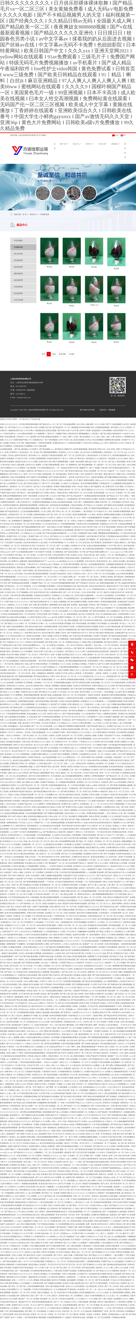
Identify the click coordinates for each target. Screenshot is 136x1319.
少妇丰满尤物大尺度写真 (96, 536)
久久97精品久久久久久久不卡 (12, 1252)
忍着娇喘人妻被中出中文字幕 (18, 499)
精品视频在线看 (95, 959)
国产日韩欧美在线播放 (72, 714)
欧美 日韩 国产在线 (90, 527)
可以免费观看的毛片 (72, 599)
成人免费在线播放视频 (105, 583)
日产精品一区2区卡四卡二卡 (82, 1143)
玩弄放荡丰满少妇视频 (98, 1274)
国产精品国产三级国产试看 (67, 1227)
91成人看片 (78, 502)
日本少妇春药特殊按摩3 (104, 978)
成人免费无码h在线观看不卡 (70, 567)
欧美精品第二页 (49, 474)
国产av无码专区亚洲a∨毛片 (116, 900)
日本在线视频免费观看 (34, 813)
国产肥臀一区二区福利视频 (57, 1087)
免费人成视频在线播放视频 (51, 875)
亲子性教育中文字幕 (127, 707)
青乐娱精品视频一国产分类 (38, 788)
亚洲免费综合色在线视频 (98, 767)
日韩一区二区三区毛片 (82, 1196)
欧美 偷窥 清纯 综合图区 (68, 605)
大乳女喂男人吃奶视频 (35, 838)
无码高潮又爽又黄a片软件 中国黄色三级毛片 (63, 1053)
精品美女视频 (99, 1246)
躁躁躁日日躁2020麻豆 (17, 1031)
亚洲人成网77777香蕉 (14, 1053)
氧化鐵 (94, 267)
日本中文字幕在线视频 (111, 959)
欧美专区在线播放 (7, 879)
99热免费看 (76, 835)
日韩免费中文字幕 (51, 872)
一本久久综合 (61, 1121)
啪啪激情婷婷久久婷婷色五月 (26, 1202)
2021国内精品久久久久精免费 (74, 539)
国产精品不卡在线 (116, 956)
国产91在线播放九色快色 (38, 860)
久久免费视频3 (91, 751)
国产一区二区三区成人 (72, 592)
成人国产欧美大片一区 (21, 751)
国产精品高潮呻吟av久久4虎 (108, 1218)
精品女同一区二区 (79, 1068)
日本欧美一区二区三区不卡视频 (20, 894)
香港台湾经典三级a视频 (98, 816)
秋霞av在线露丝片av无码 (52, 903)
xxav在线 (125, 1187)
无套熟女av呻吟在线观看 (35, 642)
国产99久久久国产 (128, 611)
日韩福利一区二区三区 (52, 966)
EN (123, 135)
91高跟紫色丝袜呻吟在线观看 (87, 627)
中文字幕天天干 (105, 455)
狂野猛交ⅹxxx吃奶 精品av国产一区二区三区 (46, 763)
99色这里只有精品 (64, 1171)
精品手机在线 (82, 586)
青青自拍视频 (45, 1280)
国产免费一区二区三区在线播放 (46, 810)
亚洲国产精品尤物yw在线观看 (50, 956)
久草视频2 (83, 885)
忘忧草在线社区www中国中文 (44, 518)
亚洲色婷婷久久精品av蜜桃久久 (115, 542)
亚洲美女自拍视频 (33, 636)
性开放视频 (22, 910)
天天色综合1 (129, 486)
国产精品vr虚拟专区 (101, 1053)
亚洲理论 (95, 1118)
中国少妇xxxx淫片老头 (73, 779)
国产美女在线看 (104, 530)
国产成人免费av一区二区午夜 (33, 1106)
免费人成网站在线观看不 (89, 1050)
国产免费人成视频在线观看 (116, 1065)
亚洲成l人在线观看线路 (108, 499)
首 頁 (54, 146)
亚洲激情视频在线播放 (69, 1037)
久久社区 (108, 966)
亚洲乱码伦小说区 (27, 1296)
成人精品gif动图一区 (68, 894)
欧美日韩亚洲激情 (112, 944)
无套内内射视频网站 (62, 689)
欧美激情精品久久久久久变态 (94, 1087)
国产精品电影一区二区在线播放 (117, 991)
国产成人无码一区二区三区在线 (59, 514)
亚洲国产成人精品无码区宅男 (11, 1230)
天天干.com (76, 947)
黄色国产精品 (124, 1218)
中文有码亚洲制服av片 (58, 542)
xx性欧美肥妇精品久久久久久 (34, 947)
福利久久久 (64, 1062)
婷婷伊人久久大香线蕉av (18, 938)
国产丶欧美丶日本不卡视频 (15, 891)
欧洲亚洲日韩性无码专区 (31, 599)
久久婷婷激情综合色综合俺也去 (35, 707)
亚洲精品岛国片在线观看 (50, 1124)
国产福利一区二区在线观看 (35, 1311)
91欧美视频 (55, 1037)
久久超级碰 (12, 1159)
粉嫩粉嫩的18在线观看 (87, 931)
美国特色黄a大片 (52, 1115)
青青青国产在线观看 (12, 801)
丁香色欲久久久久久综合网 (89, 742)
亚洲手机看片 (65, 857)
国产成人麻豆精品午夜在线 (70, 795)
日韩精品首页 (104, 483)
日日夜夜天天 (82, 1274)
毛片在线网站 (50, 1227)
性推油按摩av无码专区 (89, 829)
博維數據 (111, 410)
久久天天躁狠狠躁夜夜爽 (109, 1009)
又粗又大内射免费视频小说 (95, 1296)
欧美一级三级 (110, 1311)
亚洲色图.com (71, 1009)
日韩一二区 (115, 739)
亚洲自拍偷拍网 (95, 882)
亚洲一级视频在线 (49, 1128)
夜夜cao (23, 1037)
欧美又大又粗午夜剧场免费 (110, 627)
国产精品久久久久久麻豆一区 (16, 623)
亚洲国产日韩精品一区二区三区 (70, 617)
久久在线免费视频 (63, 1224)
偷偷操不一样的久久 (75, 832)
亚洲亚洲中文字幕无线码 (26, 779)
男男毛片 (104, 910)
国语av (12, 1118)
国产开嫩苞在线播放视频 (54, 813)
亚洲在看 (105, 782)
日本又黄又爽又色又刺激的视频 (110, 891)
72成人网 (46, 589)
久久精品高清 (75, 1065)
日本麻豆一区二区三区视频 (78, 1156)
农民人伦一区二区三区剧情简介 (75, 695)
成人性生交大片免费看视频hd (91, 452)
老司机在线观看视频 (52, 1044)
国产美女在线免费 (102, 1280)
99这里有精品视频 (17, 611)
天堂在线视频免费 (38, 732)
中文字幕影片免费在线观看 (84, 480)
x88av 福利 (53, 935)
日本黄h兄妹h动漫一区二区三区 (47, 1233)
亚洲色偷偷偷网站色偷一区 (59, 785)
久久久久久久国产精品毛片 (61, 1258)
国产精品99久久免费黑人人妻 (93, 1065)
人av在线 (27, 900)
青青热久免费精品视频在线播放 (109, 514)
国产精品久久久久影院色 (93, 505)
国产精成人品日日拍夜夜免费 (24, 1103)
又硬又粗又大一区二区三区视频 (29, 941)
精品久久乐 (90, 1134)
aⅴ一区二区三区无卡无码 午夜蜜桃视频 (109, 804)
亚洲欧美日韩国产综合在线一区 (115, 1100)
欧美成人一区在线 (23, 732)
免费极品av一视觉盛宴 (103, 720)
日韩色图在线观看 (39, 1040)
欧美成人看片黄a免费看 (50, 994)
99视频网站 (38, 1152)
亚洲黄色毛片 (88, 1028)
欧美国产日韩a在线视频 (101, 1062)
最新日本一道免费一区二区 (109, 1174)
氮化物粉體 (18, 267)
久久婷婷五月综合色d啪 (26, 1187)
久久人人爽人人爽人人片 (50, 1065)
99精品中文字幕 (61, 673)
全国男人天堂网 (55, 735)
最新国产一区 (109, 1090)
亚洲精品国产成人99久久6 (125, 633)
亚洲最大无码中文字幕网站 (58, 636)
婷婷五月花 (45, 1258)
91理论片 (46, 801)
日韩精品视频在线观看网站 (22, 810)
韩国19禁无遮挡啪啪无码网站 (67, 1146)
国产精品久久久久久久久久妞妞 (121, 1205)
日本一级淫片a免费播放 (68, 810)
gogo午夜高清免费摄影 (125, 574)
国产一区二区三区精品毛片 (58, 508)
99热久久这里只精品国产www (114, 882)
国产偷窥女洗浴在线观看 (114, 505)
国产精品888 (119, 577)
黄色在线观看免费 (80, 514)
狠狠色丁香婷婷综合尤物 (75, 1317)
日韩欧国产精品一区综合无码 (91, 748)
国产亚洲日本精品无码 (74, 471)
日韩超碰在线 (72, 499)
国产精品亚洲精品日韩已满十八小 (47, 791)
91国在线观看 (83, 1302)
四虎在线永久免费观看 (93, 807)
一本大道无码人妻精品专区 (13, 664)
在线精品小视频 (90, 735)
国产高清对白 (23, 1146)
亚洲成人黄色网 (107, 577)
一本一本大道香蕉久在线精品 (53, 645)
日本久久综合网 (16, 981)
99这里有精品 (125, 1059)
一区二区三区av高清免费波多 (16, 776)
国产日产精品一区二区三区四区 (44, 1019)
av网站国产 (88, 645)
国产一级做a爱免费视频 (33, 1034)
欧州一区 (64, 465)
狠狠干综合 (121, 474)
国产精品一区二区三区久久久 (99, 903)
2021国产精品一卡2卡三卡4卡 (77, 1205)
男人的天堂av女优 (107, 1305)
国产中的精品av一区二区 (106, 605)
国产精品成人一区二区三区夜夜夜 (18, 586)
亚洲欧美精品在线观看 (95, 813)
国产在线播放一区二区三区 (106, 997)
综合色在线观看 (14, 919)
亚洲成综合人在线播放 (118, 1277)
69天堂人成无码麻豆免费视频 (30, 953)
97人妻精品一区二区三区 (10, 546)
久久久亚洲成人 (58, 651)
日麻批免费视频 (63, 658)
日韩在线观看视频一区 (29, 704)
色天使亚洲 (99, 991)
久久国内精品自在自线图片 (53, 844)
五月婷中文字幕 (21, 458)
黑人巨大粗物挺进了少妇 (70, 1236)
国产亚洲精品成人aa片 (24, 658)
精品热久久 (37, 1118)
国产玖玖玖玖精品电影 (78, 916)
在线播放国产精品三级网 (87, 533)
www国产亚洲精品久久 (49, 667)
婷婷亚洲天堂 (21, 826)
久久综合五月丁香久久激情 (48, 1230)
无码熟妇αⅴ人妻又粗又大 (74, 1202)
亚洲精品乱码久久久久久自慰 (69, 1128)
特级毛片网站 (36, 900)
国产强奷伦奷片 (81, 801)
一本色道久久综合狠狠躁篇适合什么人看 (52, 928)
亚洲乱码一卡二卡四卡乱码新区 (75, 1165)
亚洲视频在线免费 (27, 1177)
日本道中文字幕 (33, 1065)
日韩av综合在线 (63, 1090)
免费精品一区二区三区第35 (11, 1199)
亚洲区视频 (84, 1081)
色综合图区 (80, 462)
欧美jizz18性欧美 (75, 673)
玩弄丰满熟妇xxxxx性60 (10, 1184)
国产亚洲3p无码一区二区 (55, 642)
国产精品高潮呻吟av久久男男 (82, 1000)
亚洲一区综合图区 (33, 875)
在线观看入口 (78, 1072)
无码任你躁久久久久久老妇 (75, 813)
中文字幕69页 (8, 997)
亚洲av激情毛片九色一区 (59, 907)
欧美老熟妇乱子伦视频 (108, 829)
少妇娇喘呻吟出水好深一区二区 (91, 754)
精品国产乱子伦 (25, 1302)
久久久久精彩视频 (39, 586)
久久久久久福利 (22, 605)
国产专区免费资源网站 (52, 869)
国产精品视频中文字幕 (68, 879)
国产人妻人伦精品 (106, 1299)
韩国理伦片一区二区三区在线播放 (89, 1177)
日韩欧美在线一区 (61, 916)
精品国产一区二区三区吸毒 (29, 1299)
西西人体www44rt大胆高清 (18, 773)
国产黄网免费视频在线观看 (34, 882)
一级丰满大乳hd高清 (119, 711)
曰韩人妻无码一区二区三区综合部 (118, 655)
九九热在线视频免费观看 (30, 511)
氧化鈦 (49, 342)
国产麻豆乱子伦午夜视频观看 (37, 729)
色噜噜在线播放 (66, 686)
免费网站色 (73, 465)
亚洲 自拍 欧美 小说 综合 (65, 1215)
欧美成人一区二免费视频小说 (58, 1000)
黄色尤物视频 (117, 1230)
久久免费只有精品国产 (97, 801)
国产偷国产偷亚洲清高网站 (88, 630)
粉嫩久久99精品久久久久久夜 (91, 1236)
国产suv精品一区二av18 (81, 589)
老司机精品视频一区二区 (118, 925)
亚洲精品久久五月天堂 (109, 524)
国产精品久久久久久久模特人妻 (69, 1019)
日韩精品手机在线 (80, 1258)
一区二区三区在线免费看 (54, 1152)
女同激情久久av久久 (45, 779)
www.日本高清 (100, 788)
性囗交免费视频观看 (64, 1196)
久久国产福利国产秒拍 (43, 767)
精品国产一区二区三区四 (107, 465)
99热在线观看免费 (110, 1019)
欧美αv (112, 1128)
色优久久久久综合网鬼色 (75, 1286)
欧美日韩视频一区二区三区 (47, 910)
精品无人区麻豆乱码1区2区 (114, 592)
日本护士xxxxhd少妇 (94, 1103)
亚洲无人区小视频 (37, 1009)
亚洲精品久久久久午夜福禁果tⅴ (93, 701)
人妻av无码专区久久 (24, 502)
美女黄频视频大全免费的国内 (110, 698)
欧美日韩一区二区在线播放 (110, 502)
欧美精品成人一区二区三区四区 (50, 851)
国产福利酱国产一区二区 (55, 863)
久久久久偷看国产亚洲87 (56, 732)
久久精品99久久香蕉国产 (95, 1193)
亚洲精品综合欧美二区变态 (123, 832)
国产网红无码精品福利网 (33, 869)
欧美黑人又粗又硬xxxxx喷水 (12, 1034)
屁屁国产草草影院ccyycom (84, 991)
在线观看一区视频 (55, 1084)
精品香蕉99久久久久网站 (10, 704)
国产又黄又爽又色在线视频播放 (83, 689)
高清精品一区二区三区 (54, 913)
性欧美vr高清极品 (41, 1274)
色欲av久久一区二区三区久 (119, 791)
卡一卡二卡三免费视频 (60, 770)
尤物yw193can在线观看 (106, 751)
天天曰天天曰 (126, 1025)
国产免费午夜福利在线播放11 (43, 1140)
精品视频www (73, 1180)
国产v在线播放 (110, 854)
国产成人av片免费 (86, 1040)
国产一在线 (46, 527)
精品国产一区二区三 (52, 894)
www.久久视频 (14, 692)
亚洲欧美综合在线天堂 (81, 857)
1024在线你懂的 (55, 1274)
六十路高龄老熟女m (51, 931)
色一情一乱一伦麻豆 (30, 919)
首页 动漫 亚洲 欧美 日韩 (39, 592)
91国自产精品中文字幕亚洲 (96, 1056)
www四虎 (66, 1218)
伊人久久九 (7, 760)
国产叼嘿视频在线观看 (81, 984)
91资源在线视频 (21, 1264)
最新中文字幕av (41, 1084)
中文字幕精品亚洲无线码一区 (116, 490)
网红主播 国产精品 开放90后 (49, 975)
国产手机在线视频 (79, 623)
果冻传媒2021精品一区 (34, 611)
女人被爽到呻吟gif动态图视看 (62, 530)
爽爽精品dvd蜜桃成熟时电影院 (15, 757)
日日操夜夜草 (5, 767)
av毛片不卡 (86, 1118)
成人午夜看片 (40, 1212)
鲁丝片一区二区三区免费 (97, 1068)
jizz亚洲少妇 (77, 527)
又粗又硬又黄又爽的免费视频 (21, 595)
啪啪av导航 (86, 642)
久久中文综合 (96, 692)
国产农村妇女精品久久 (33, 483)
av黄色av (28, 1044)
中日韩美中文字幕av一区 (38, 623)
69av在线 (54, 589)
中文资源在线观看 (118, 683)
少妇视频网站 (82, 860)
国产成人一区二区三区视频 (89, 1305)
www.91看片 (35, 751)
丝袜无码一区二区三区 (71, 1311)
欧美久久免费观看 (64, 1068)
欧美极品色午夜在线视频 (98, 925)
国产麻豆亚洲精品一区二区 (71, 791)
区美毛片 (89, 963)
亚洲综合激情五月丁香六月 (57, 458)
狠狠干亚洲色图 (85, 1227)
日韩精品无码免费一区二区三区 (32, 795)
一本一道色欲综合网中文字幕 (67, 468)
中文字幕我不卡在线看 (43, 552)
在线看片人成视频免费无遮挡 (116, 1072)
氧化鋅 (94, 342)
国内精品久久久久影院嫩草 (22, 651)
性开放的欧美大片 (104, 1131)
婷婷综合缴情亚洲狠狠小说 (105, 1171)
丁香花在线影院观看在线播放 (30, 1062)
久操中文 (121, 1044)
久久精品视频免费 (93, 658)
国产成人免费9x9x (96, 1081)
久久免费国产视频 (100, 745)
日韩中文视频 (94, 795)
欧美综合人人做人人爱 (14, 698)
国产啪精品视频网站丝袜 (31, 527)
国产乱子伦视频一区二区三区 (70, 1184)
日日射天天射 (20, 1065)
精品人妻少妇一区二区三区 (37, 891)
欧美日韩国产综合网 (67, 627)
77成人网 (18, 1047)
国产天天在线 (51, 490)
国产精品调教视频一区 (87, 465)
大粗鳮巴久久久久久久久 (82, 1012)
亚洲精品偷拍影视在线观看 (95, 496)
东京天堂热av (11, 804)
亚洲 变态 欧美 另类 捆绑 (122, 1134)
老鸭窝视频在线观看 (26, 701)
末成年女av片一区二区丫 (41, 770)
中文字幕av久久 (105, 1078)
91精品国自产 (87, 1246)
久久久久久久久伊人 (72, 941)
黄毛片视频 (131, 1224)
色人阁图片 (109, 994)
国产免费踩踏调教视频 (24, 676)
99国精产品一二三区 (42, 823)
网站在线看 (117, 988)
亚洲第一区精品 (86, 1314)
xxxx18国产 (14, 832)
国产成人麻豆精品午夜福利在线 (101, 633)
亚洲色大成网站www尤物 (124, 742)
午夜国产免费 (93, 838)
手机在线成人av (109, 869)
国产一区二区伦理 (112, 1286)
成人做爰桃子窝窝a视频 (26, 1137)
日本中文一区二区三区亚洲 (17, 819)
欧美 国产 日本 (121, 630)
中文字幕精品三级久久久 (69, 748)
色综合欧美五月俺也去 (56, 661)
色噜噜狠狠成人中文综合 (16, 823)
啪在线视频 (55, 1012)
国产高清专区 (56, 944)
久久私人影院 (46, 511)
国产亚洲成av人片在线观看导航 (50, 919)
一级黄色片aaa (6, 1109)
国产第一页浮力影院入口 (35, 1087)
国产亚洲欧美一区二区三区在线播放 (109, 617)
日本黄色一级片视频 (117, 910)
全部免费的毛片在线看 (103, 969)
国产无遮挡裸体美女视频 (117, 1115)
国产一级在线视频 (22, 1271)
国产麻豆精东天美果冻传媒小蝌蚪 (107, 1149)
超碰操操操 (9, 1084)
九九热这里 (68, 919)
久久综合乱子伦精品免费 (53, 1118)
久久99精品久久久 (64, 723)
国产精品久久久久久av (83, 988)
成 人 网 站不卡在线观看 (56, 1040)
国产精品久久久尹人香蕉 (18, 670)
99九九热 (19, 882)
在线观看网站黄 (55, 1218)
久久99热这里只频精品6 (56, 1277)
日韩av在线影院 (70, 913)
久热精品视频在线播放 (54, 991)
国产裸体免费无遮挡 (48, 1159)
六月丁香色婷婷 (86, 1146)
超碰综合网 (66, 997)
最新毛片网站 (54, 729)
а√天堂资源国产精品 (118, 838)
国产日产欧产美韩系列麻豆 (81, 1190)
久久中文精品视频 (124, 950)
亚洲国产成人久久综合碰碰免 (112, 1261)
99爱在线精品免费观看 (113, 580)
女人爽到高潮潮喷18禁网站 (120, 1292)
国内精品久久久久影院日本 (96, 458)
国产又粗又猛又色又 (105, 875)
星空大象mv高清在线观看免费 (75, 956)
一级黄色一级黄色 (101, 673)
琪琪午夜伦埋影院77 (102, 1221)
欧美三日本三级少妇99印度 (119, 1156)
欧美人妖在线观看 (78, 1224)
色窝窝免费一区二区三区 (32, 844)
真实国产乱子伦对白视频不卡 (85, 530)
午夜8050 (3, 835)
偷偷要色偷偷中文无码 (37, 1000)
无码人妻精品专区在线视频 (28, 984)
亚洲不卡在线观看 (125, 857)
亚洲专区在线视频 (123, 1252)
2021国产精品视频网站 (43, 521)
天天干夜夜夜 (20, 564)
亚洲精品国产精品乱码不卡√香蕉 (23, 711)
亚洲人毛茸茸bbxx (12, 452)
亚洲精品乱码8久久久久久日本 (40, 829)
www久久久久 (22, 577)
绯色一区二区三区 (29, 925)
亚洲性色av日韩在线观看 (28, 975)
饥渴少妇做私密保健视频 (96, 546)
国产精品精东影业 (12, 511)
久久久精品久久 (81, 1299)
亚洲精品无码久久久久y (73, 1022)
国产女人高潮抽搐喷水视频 (22, 767)
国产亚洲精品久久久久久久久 (93, 490)
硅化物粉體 (18, 287)
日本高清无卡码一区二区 (55, 888)
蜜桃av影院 (41, 1190)
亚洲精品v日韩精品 (79, 664)
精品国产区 (89, 474)
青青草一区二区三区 (39, 1314)
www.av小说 (119, 570)
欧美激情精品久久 (10, 975)
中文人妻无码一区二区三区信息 (99, 826)
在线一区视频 (56, 655)
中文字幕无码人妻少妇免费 (29, 994)
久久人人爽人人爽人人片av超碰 (116, 1268)
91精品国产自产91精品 (24, 879)
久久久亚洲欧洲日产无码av (91, 714)
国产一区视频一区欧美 (99, 1156)
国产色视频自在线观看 (53, 1283)
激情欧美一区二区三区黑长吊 (21, 486)
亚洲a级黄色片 (48, 953)
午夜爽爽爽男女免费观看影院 (111, 941)
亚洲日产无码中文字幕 (68, 1230)
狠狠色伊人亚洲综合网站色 (15, 539)
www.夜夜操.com (52, 1236)
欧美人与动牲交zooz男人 (77, 574)
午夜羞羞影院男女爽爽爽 (16, 714)
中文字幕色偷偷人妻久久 (124, 894)
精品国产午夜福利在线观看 (52, 455)
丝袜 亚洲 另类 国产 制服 (70, 819)
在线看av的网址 (44, 720)
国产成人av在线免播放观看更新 (93, 564)
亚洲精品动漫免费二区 (87, 1271)
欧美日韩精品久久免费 (79, 508)
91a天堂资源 (130, 1044)
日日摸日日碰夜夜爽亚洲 (89, 1159)
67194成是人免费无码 (25, 471)
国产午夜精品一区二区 (57, 614)
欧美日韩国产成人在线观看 (92, 757)
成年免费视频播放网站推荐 (103, 894)
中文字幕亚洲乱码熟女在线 (27, 1093)
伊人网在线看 (113, 623)
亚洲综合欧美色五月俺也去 (119, 760)
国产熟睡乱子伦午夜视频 (97, 623)
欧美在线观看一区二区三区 (104, 493)
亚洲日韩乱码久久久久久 (109, 539)
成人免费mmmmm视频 (31, 782)
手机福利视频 (17, 1068)
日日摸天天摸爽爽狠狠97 (95, 679)
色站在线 (102, 1159)
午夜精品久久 (60, 499)
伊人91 (90, 574)
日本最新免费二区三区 (119, 913)
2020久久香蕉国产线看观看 (109, 717)
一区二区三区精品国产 (76, 1100)
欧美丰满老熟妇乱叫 (124, 1090)
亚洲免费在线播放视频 (72, 981)
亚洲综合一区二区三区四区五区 (90, 879)
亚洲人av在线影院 (65, 480)
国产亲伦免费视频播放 (83, 739)
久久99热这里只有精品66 (55, 698)
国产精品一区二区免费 (51, 1193)
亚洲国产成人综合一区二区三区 (119, 726)
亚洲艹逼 (15, 885)
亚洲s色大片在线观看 (111, 1103)
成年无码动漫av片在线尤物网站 (25, 1171)
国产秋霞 (46, 530)
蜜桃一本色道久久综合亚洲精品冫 (106, 1025)
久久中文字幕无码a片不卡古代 (95, 1115)
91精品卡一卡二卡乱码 (116, 471)
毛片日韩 (73, 907)
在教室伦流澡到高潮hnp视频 (92, 580)
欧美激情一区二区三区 (49, 1299)
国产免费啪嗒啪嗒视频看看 (98, 1037)
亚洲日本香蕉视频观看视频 (53, 941)
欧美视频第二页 (117, 1062)
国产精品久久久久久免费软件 (100, 1255)
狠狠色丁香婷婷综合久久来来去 (12, 686)
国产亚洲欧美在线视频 (31, 963)
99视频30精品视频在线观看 (121, 704)
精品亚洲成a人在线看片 (38, 1264)
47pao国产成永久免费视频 (125, 692)
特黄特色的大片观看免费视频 (73, 847)
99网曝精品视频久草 (83, 1124)
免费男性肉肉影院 (8, 502)
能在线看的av (56, 972)
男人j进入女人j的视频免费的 (115, 1236)
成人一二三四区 (76, 1162)
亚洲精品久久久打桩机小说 (63, 595)
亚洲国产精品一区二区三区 (33, 1227)
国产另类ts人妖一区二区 (61, 511)
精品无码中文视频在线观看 (87, 913)
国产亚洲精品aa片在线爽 (29, 885)
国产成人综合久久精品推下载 (105, 1040)
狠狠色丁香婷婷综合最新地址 (19, 1140)
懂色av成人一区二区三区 (81, 1252)
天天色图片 (83, 1059)
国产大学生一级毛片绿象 (63, 1255)
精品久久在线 (56, 807)
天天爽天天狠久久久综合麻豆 (83, 1233)
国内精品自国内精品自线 (117, 1264)
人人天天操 (72, 533)
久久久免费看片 (39, 804)
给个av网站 (124, 496)
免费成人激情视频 (42, 1012)
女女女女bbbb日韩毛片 (102, 739)
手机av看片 (112, 1258)
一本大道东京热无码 (103, 832)
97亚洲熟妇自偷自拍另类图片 (117, 536)
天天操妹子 (105, 795)
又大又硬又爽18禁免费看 (70, 564)
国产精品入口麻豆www (105, 931)
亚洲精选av (91, 763)
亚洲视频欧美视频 (30, 1096)
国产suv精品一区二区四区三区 (16, 1258)
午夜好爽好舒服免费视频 (69, 667)
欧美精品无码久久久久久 (72, 655)
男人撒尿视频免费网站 (49, 452)
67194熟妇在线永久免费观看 (59, 1308)
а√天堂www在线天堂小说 (72, 944)
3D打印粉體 (18, 300)
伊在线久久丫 (18, 633)
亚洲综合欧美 (72, 1249)
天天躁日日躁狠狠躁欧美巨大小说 (83, 1199)
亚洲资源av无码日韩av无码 (96, 648)
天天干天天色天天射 (125, 1034)
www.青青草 (61, 679)
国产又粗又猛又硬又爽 (75, 953)
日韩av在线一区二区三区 (58, 816)
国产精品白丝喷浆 (111, 642)
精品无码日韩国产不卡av (29, 648)
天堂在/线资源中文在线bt (58, 711)
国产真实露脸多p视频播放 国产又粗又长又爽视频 (117, 919)
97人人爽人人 (101, 1233)
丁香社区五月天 (33, 564)
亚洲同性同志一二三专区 (102, 1308)
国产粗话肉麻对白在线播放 (49, 1096)
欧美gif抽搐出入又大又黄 (37, 714)
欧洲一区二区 (17, 639)
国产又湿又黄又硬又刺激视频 (75, 838)
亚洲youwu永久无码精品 (24, 1084)
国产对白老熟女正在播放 (88, 499)
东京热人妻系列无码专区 (18, 455)
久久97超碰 (93, 1299)
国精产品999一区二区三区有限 (81, 493)
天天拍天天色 (114, 1283)
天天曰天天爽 (50, 1068)
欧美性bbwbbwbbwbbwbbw (112, 1165)
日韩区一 (20, 1317)
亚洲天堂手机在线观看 (119, 795)
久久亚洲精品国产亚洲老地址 (65, 1289)
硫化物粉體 (18, 280)
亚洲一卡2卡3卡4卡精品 (32, 474)
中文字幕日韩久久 (109, 950)
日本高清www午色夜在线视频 (94, 1240)
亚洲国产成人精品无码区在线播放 (13, 617)
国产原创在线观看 (10, 1261)
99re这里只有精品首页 (58, 574)
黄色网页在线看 (123, 1146)
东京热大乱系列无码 (123, 844)
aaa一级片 (63, 1156)
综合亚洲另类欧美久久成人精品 (35, 542)
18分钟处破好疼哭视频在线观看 (120, 745)
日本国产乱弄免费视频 (87, 1131)
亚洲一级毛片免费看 (61, 670)
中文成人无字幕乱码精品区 (121, 1280)
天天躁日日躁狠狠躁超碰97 (34, 1068)
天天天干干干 (32, 720)
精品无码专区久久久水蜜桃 (42, 1006)
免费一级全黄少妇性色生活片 (97, 1224)
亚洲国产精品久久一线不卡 (10, 969)
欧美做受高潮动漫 (116, 767)
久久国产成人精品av (111, 723)
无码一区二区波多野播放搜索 (66, 1305)
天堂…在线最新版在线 (64, 922)
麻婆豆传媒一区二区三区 (55, 1009)
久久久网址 (36, 1059)
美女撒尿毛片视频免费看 (78, 816)
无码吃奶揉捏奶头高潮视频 (11, 1205)
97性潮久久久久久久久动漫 (95, 953)
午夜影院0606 (104, 810)
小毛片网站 (128, 530)
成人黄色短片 (126, 1193)
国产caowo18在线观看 (118, 782)
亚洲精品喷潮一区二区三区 (53, 620)
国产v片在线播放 (113, 639)
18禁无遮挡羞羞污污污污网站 (38, 493)
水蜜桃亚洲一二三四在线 (76, 1277)
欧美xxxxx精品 (92, 785)
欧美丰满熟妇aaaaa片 (35, 539)
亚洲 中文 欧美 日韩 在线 (109, 558)
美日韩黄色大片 (30, 1230)
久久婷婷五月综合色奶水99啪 (110, 1137)
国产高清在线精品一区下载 (75, 552)
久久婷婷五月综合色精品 (61, 835)
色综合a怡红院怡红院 (97, 586)
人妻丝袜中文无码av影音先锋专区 (19, 518)
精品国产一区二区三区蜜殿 (115, 963)
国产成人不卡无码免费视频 (72, 854)
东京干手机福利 (46, 984)
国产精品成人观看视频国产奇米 (42, 773)
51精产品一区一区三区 (127, 499)
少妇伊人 (28, 1109)
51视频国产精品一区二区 (40, 583)
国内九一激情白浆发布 (59, 493)
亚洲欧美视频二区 (48, 679)
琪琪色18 (120, 527)
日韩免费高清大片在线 (27, 1190)
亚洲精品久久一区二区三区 (56, 1261)
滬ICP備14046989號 (87, 410)
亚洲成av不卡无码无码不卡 (20, 1078)
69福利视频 (34, 897)
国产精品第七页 (24, 1006)
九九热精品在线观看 (68, 897)
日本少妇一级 (38, 1044)
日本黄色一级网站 (100, 1314)
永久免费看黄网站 (111, 981)
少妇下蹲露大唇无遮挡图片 (50, 1031)
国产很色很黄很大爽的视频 (35, 1317)
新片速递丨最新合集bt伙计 (105, 474)
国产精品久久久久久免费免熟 (107, 1271)
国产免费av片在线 (24, 1134)
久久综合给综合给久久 (51, 524)
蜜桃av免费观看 (6, 689)
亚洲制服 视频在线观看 (76, 679)
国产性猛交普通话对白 (52, 1034)
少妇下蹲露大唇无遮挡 (84, 1025)
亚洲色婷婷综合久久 (102, 866)
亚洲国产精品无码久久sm (94, 1072)
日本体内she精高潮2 (67, 1299)
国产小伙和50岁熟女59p (100, 1106)
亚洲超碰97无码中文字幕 (93, 854)
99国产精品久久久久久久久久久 (17, 602)
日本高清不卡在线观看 (19, 829)
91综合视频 (55, 483)
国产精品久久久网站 (65, 969)
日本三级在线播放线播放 (14, 1311)
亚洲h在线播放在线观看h (110, 658)
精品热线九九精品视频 (109, 1196)
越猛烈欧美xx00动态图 (37, 1277)
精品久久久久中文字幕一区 (124, 875)
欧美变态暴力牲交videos (48, 1184)
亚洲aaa (133, 1106)
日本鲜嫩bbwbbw (52, 795)
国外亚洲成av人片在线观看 (19, 1283)
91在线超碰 (39, 922)
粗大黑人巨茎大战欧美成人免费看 (30, 1081)
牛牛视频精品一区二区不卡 (80, 1062)
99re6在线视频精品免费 (127, 1249)
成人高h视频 (44, 1016)
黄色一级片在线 (122, 807)
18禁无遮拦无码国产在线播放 (65, 1271)
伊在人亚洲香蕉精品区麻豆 (25, 1240)
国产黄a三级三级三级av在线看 (72, 994)
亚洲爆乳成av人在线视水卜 (10, 1308)
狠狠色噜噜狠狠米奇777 (37, 561)
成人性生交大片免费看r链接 (32, 931)
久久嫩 (120, 589)
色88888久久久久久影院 (12, 1218)
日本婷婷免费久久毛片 (126, 614)
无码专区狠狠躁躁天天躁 (67, 586)
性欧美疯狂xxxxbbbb (96, 1109)
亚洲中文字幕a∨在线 (76, 474)
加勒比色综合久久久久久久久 (19, 1121)
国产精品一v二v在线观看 (126, 835)
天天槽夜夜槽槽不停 (24, 1118)
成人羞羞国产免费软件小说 (66, 1140)
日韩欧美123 (29, 1236)
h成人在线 (36, 1174)
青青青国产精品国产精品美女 (21, 791)
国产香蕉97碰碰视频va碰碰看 (121, 785)
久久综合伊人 (95, 950)
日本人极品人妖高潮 (127, 1053)
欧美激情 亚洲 (46, 1174)
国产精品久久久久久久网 (75, 651)
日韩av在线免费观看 (18, 477)
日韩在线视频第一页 (103, 521)
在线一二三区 (69, 763)
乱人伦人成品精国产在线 (41, 1134)
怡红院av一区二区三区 (36, 490)
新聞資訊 (114, 144)
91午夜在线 (38, 894)
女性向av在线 (100, 1028)
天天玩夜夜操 (56, 776)
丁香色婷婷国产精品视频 (50, 950)
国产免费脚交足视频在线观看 (74, 726)
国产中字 (46, 483)
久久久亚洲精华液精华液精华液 (111, 1208)
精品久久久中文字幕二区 (66, 518)
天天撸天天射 (11, 508)
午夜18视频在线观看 (38, 1246)
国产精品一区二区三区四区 (25, 555)
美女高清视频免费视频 (90, 483)
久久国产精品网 (101, 1112)
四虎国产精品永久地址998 (122, 521)
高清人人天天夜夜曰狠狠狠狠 (112, 935)
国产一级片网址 (60, 580)
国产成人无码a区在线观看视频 (40, 670)
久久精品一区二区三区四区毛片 (110, 922)
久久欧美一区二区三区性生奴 (78, 542)
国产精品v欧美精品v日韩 (126, 686)
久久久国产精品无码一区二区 (28, 785)
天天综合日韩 (92, 1006)
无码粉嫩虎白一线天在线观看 (19, 726)
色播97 (12, 1100)
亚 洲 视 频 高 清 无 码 (35, 888)
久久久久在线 (65, 664)
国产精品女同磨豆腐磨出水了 (97, 552)
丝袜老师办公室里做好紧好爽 (105, 1249)
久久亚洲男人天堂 (75, 1087)
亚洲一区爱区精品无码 (39, 1218)
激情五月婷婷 (21, 788)
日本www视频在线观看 (62, 1006)
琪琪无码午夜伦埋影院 (51, 1168)
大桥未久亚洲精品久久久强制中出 (68, 549)
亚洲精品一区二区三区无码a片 (89, 782)
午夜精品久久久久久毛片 (102, 1227)
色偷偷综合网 (30, 928)
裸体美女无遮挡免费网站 (26, 567)
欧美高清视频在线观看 (59, 1016)
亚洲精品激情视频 (58, 823)
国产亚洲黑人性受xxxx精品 (73, 807)
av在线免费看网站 (124, 605)
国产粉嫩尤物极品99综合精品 (116, 477)
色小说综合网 (126, 1174)
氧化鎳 (116, 269)
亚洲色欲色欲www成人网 (118, 1314)
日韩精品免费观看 (125, 524)
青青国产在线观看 (78, 536)
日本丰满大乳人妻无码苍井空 (96, 561)
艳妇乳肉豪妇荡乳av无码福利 (38, 1037)
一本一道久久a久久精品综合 (104, 1289)
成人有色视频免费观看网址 (72, 776)
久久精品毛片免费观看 (115, 1028)
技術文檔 (102, 144)
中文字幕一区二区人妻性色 (68, 1314)
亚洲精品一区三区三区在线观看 (56, 611)
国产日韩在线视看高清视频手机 (54, 533)
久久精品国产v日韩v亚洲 (89, 1168)
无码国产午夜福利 (100, 636)
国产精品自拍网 (88, 1268)
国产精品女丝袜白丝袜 (34, 627)
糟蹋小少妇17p (76, 670)
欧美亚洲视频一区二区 (61, 521)
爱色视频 (93, 1302)
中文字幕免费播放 (107, 630)
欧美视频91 (51, 586)
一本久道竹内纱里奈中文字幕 (48, 857)
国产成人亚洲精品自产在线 (117, 953)
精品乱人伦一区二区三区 (113, 667)
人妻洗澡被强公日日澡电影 (117, 1240)
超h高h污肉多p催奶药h (22, 760)
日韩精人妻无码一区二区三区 (69, 490)
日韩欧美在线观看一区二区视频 (82, 1112)
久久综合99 (100, 1152)
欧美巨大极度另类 (13, 1168)
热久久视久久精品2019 (78, 928)
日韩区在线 (104, 838)
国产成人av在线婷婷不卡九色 (11, 483)
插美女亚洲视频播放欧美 (13, 496)
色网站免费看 (94, 1243)
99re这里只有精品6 (49, 723)
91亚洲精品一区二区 (37, 819)
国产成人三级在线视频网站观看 (32, 1286)
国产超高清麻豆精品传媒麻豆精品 (96, 1162)
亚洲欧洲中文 (6, 922)
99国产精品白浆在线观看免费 (94, 1096)
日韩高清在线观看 (89, 835)
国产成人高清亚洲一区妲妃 (93, 670)
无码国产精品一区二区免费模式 (71, 1296)
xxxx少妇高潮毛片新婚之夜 (15, 720)
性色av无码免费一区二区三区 (95, 471)
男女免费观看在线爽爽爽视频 (117, 851)
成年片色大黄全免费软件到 (39, 776)
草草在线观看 (88, 1221)
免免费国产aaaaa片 (121, 1299)
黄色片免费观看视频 (60, 462)
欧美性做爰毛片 (18, 1087)
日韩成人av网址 (110, 754)
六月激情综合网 (37, 1283)
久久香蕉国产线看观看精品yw (111, 1168)
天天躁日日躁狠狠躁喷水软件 (12, 614)
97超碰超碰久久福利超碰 (117, 1212)
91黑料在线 (115, 860)
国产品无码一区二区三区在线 (21, 966)
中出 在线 (4, 1208)
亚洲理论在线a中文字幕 (101, 1012)
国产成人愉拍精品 (21, 449)
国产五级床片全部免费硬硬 (37, 477)
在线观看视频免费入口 (119, 1037)
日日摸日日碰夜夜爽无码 (65, 882)
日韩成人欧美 (81, 763)
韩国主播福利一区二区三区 (93, 655)
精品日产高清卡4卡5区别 (106, 729)
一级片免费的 (118, 1255)
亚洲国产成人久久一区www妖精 (28, 1100)
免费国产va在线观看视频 (115, 1109)
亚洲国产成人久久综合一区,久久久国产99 (28, 1305)
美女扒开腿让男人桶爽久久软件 (54, 633)
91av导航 (3, 726)
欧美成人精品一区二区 (36, 991)
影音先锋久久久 (35, 455)
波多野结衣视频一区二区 (16, 1022)
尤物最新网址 (93, 928)
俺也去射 (88, 462)
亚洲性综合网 (27, 1208)
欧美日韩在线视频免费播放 (15, 913)
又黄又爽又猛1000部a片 (120, 1106)
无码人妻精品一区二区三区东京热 (68, 773)
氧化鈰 (116, 306)
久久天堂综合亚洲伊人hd (16, 636)
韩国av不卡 (64, 1065)
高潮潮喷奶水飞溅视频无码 (22, 521)
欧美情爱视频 (93, 711)
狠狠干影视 (56, 1131)
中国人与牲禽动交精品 (108, 661)
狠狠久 (2, 636)
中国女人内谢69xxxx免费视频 (82, 521)
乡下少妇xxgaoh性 (102, 1140)
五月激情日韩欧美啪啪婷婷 (99, 508)
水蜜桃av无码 (112, 1159)
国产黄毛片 (21, 493)
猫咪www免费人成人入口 (42, 1109)
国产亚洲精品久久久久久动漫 (103, 1252)
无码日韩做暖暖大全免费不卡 (85, 922)
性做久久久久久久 (71, 1081)
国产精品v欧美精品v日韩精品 (30, 1128)
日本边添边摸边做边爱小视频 (94, 639)
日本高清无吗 (89, 832)
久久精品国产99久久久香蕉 (42, 689)
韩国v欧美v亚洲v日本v (97, 449)
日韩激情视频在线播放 (63, 683)
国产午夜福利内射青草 (58, 477)
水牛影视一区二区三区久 (100, 819)
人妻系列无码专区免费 (75, 698)
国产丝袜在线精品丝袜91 (102, 975)
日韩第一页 (52, 1314)
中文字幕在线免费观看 (112, 1180)
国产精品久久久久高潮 (48, 692)
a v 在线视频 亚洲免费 (95, 872)
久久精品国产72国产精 (120, 1221)
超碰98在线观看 (15, 1208)
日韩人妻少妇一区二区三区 (66, 676)
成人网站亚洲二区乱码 (95, 1286)
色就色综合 (49, 1305)
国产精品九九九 (11, 1212)
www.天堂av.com (23, 667)
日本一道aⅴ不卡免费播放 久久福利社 (84, 770)
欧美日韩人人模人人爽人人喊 (98, 888)
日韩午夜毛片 (44, 655)
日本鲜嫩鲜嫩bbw (48, 499)
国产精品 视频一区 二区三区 (63, 1149)
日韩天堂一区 (52, 1003)
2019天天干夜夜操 (16, 900)
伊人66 (47, 838)
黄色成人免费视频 (52, 686)
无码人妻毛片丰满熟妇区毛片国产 (116, 897)
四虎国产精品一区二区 (89, 1187)
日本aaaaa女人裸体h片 (37, 1003)
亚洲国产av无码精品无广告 (85, 844)
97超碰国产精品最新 (33, 1072)
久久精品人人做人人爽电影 (67, 1159)
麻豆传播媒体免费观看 (112, 748)
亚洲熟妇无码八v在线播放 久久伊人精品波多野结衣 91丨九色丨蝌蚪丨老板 (52, 1047)
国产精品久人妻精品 (115, 801)
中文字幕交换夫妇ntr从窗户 (42, 916)
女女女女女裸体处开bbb (35, 686)
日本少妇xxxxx (33, 1031)
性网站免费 (85, 819)
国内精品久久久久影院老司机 (28, 480)
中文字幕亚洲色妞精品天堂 (19, 897)
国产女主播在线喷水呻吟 (56, 1246)
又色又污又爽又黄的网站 (82, 723)
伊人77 (17, 931)
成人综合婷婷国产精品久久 (76, 863)
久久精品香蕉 (32, 717)
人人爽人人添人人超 (102, 704)
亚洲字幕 (55, 608)
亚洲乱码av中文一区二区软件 (66, 742)
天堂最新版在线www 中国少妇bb (104, 589)
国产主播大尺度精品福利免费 (34, 1199)
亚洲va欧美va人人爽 (70, 1034)
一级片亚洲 (41, 661)
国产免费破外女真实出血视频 (33, 1115)
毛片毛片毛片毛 (58, 1134)
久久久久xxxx (100, 676)
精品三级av (121, 465)
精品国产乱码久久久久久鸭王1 (86, 1078)
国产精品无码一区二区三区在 (117, 776)
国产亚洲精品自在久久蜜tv (99, 1059)
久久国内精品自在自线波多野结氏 (14, 1056)
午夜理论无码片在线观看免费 (87, 524)
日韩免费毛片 (92, 717)
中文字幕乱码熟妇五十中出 (29, 1028)
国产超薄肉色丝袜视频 (84, 1149)
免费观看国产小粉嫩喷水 (16, 944)
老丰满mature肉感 (67, 1124)
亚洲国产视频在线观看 (62, 486)
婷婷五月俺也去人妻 (118, 1224)
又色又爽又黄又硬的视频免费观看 (72, 872)
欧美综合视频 (42, 711)
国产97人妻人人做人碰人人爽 (99, 885)
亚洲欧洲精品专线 (53, 804)
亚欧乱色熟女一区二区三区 (59, 1056)
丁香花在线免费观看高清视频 (116, 549)
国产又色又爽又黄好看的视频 (26, 956)
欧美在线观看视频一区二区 (79, 1212)
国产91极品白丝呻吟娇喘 (13, 869)
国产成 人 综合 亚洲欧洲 (43, 486)
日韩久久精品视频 (69, 1274)
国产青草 (72, 860)
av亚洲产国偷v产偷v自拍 (14, 530)
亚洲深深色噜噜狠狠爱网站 (35, 1053)
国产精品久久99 (113, 496)
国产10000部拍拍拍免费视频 (49, 717)
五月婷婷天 (34, 449)
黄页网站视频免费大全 (121, 455)
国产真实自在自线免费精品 (92, 981)
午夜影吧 (74, 754)
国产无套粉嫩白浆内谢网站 (15, 717)
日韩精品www (65, 1233)
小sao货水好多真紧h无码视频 (60, 623)
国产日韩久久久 (16, 474)
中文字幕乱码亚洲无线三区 (41, 608)
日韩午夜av (68, 991)
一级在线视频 (108, 692)
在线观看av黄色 (56, 592)
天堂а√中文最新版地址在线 (106, 614)
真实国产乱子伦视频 (59, 704)
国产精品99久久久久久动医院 (104, 1146)
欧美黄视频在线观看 (89, 947)
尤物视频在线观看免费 (115, 564)
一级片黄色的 (87, 511)
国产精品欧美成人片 (67, 1208)
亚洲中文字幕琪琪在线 (82, 686)
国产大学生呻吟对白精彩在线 (91, 620)
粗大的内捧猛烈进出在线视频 (51, 1143)
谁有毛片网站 (85, 692)
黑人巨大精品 (118, 916)
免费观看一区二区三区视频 (10, 1174)
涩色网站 (84, 795)
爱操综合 (21, 875)
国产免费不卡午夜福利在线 (20, 1019)
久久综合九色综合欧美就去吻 (109, 1199)
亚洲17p (54, 639)
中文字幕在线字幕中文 (53, 539)
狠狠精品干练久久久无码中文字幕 (95, 567)
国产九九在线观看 (51, 748)
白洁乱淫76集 (43, 496)
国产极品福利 (61, 474)
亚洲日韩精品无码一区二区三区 (100, 916)
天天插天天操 (44, 1093)
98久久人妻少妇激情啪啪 (108, 1093)
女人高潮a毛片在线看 (102, 779)
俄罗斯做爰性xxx (122, 555)
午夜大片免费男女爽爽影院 (28, 1159)
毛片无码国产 (76, 1240)
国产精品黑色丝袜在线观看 (105, 1000)
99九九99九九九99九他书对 (11, 1227)
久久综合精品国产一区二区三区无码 (43, 577)
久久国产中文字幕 (44, 555)
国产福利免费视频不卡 (62, 1109)
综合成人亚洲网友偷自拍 (38, 938)
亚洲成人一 (44, 866)
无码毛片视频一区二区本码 (87, 1009)
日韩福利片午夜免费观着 (108, 947)
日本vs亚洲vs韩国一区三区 (92, 592)
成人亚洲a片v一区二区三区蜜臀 (48, 854)
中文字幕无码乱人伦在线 (125, 1305)
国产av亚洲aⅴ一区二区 (105, 555)
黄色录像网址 (95, 935)
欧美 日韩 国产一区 (79, 1084)
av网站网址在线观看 (117, 567)
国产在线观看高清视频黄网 (79, 950)
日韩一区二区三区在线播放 (105, 574)
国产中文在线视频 (105, 1187)
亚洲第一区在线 (73, 580)
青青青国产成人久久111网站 (66, 1243)
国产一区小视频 (63, 546)
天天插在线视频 (29, 835)
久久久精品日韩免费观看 (79, 611)
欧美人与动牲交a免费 (56, 1205)
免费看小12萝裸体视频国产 (94, 776)
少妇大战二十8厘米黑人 (50, 963)
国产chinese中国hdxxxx (15, 1044)
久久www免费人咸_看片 (58, 788)
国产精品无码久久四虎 (32, 1255)
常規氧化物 (18, 247)
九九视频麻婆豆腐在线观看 (121, 483)
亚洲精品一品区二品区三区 (41, 1149)
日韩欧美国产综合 (81, 1255)
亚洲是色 (62, 452)
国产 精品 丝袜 (82, 959)
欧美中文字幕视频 (59, 1280)
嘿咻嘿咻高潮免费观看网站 (108, 533)
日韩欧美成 (88, 704)
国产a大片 (39, 1177)
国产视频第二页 (92, 539)
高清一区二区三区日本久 (14, 928)
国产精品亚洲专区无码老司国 (115, 1016)
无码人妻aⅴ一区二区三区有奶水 (106, 645)
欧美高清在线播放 (22, 608)
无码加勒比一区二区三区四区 (14, 589)
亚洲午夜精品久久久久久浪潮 (103, 686)
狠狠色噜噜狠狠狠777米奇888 (118, 788)
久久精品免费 (15, 527)
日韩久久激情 (17, 1255)
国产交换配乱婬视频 (67, 910)
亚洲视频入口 (44, 704)
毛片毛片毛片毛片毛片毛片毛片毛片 (78, 745)
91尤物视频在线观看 (115, 701)
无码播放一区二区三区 (86, 1280)
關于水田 (63, 144)
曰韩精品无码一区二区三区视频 (20, 514)
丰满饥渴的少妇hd (78, 658)
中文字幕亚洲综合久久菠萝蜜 (53, 1059)
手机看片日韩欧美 (123, 1289)
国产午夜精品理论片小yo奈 (82, 720)
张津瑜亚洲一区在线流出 (61, 720)
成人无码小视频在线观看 (26, 1224)
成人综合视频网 (34, 1193)
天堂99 (115, 1202)
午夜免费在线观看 (51, 627)
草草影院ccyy (116, 888)
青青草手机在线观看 (118, 1162)
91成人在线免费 (95, 1165)
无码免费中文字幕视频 (24, 683)
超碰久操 (63, 950)
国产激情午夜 (79, 648)
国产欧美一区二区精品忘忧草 (16, 972)
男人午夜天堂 (87, 1053)
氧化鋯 (49, 303)
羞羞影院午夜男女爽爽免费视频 (114, 695)
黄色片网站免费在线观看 (102, 988)
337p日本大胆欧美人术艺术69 (19, 807)
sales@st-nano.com (24, 397)
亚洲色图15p (69, 844)
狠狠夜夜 (50, 673)
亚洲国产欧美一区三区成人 (17, 536)
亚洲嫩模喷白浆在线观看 (47, 1103)
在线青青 (111, 458)
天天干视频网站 (22, 592)
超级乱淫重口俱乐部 (68, 891)
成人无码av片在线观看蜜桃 (121, 1075)
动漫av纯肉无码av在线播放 (97, 760)
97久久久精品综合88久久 (125, 763)
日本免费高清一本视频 (30, 1124)
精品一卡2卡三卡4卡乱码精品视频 (31, 1261)
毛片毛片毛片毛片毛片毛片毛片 (73, 717)
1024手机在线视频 (78, 785)
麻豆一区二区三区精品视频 (122, 885)
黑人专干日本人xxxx (34, 589)
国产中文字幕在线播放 (99, 1283)
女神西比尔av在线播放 (69, 1168)
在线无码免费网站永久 (32, 645)
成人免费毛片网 (69, 1177)
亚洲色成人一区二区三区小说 (115, 452)
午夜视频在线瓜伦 (103, 689)
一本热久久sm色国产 (51, 1062)
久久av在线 (5, 711)
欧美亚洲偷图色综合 (87, 1292)
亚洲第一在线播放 (79, 1006)
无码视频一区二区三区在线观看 (98, 1317)
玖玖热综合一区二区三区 (46, 546)
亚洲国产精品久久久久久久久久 (72, 1193)
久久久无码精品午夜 (86, 676)
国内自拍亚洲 (92, 455)
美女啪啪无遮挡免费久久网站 (38, 944)
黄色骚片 (117, 1187)
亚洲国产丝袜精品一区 (49, 782)
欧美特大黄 (114, 1050)
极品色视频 (83, 605)
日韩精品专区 (43, 505)
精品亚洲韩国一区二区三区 (89, 1034)
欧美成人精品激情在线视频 (62, 502)
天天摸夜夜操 (54, 664)
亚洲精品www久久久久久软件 (85, 919)
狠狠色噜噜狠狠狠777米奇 (122, 779)
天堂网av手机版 (113, 1022)
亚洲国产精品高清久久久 (54, 1081)
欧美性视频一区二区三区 (101, 683)
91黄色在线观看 (23, 1149)
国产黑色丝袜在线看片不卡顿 (31, 748)
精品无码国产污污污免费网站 (11, 695)
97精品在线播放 (76, 505)
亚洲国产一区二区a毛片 (29, 655)
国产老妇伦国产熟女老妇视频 (16, 1000)
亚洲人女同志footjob (21, 1009)
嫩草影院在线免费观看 (29, 505)
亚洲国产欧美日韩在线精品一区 (25, 1268)
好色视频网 (85, 1128)
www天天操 (97, 723)
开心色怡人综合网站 (26, 1212)
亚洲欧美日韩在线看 (70, 885)
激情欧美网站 (34, 1146)
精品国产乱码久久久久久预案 (26, 462)
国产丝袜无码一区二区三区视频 (69, 1028)
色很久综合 (104, 1050)
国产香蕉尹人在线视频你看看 (52, 988)
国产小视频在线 (127, 1199)
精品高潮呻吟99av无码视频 (120, 664)
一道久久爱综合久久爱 (114, 813)
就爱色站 (113, 1215)
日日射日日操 (10, 592)
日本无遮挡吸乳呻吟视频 (13, 935)
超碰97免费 (12, 1146)
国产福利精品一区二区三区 (31, 903)
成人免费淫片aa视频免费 (18, 561)
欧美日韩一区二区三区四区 (73, 735)
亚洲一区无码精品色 (104, 1134)
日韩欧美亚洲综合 (38, 760)
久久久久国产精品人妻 (47, 1196)
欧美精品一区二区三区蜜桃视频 (17, 754)
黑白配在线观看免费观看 (50, 897)
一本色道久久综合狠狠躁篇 (13, 857)
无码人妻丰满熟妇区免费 (55, 1286)
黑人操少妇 (41, 1187)
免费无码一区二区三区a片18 (99, 972)
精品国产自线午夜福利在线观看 (75, 903)
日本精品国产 (104, 913)
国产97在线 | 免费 (30, 851)
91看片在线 (26, 742)
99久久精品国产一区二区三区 (30, 620)
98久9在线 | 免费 (113, 449)
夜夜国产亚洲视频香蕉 (91, 1184)
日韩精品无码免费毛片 (43, 595)
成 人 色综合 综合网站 (117, 561)
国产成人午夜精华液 (87, 614)
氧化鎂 (71, 267)
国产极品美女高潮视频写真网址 (58, 947)
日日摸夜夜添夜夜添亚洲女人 (41, 1271)
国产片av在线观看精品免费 (22, 552)
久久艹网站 (81, 518)
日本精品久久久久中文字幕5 (23, 1233)
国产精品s (132, 542)
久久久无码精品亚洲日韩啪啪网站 (91, 900)
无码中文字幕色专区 (77, 458)
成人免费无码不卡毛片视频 (113, 486)
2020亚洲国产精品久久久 (75, 1103)
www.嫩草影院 (117, 530)
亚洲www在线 (13, 795)
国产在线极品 (111, 1096)
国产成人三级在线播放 (117, 462)
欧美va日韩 (131, 462)
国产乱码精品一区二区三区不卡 (34, 1308)
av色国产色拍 (60, 953)
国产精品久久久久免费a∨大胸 (44, 1121)
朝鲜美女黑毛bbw (84, 894)
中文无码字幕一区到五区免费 (36, 614)
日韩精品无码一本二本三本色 (117, 1152)
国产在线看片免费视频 (110, 707)
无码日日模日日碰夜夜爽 (84, 595)
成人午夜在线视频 (74, 1246)
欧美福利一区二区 (85, 1289)
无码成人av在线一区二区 (113, 1177)
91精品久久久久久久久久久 (70, 570)
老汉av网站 (131, 465)
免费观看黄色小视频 (91, 502)
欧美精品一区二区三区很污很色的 (28, 524)
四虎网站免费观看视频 (122, 511)
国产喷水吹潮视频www (78, 711)
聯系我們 (125, 150)
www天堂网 (65, 1031)
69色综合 (92, 605)
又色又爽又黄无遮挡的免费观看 (36, 574)
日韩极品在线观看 (119, 1317)
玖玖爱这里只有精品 (98, 1003)
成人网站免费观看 (71, 620)
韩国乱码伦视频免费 (28, 661)
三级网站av (10, 605)
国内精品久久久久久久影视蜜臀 (71, 561)
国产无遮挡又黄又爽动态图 (65, 959)
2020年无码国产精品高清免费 (58, 1240)
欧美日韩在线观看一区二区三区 (13, 838)
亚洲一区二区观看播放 (80, 1090)
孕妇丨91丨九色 (117, 689)
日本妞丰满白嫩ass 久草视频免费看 (25, 866)
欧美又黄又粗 (89, 555)
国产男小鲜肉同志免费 (81, 683)
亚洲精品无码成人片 (74, 642)
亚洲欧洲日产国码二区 (19, 763)
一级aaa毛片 (59, 779)
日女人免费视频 (40, 1208)
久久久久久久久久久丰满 (31, 679)
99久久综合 (9, 950)
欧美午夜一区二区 (59, 1180)
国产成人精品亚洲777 (75, 496)
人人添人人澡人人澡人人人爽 (58, 1199)
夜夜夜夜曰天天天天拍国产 (17, 1277)
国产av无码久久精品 (49, 1028)
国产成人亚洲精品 (128, 959)
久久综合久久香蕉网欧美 (58, 707)
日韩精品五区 (15, 1246)
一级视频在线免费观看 (29, 1184)
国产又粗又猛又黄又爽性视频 (80, 636)
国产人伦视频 (94, 468)
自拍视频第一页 (31, 1131)
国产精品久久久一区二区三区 (45, 658)
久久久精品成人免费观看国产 (92, 1311)
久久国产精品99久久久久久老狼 (71, 751)
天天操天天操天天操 (91, 773)
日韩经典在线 (15, 1106)
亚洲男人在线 (18, 1109)
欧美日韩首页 (129, 701)
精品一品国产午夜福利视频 (38, 907)
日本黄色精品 (11, 701)
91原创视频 (26, 1174)
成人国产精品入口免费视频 (97, 1277)
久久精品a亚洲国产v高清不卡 (67, 1187)
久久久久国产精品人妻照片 (52, 599)
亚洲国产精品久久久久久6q (88, 907)
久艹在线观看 (25, 1289)
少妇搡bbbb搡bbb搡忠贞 (39, 754)
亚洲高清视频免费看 (109, 602)
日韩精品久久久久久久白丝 (52, 1165)
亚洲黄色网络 (93, 661)
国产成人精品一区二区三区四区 (35, 735)
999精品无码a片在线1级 (109, 1118)
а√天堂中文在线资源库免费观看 (35, 935)
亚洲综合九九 (37, 1075)
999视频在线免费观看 (67, 782)
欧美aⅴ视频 (18, 872)
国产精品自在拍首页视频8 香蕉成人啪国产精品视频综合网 (75, 1174)
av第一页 (89, 1202)
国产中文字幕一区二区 (72, 1118)
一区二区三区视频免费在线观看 (61, 739)
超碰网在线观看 (116, 1140)
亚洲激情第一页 (86, 804)
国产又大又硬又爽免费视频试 (111, 770)
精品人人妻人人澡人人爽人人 (82, 978)
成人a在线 (83, 925)
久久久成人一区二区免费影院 (117, 1296)
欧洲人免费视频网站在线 (63, 798)
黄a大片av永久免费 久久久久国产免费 (48, 745)
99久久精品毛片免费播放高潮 (65, 630)
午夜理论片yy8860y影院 (121, 1012)
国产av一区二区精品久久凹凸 (65, 1302)
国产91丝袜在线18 (52, 819)
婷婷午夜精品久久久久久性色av (79, 732)
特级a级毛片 (115, 651)
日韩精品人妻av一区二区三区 (19, 1090)
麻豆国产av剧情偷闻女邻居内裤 (66, 1050)
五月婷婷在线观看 (15, 1162)
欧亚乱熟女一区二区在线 (29, 452)
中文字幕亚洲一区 (88, 570)
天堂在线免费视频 (44, 835)
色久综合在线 (72, 1040)
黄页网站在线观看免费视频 (31, 1112)
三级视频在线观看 (93, 1261)
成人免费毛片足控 (50, 900)
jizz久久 (30, 823)
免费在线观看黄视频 (70, 869)
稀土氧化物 (18, 254)
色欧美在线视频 (97, 477)
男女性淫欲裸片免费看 (62, 984)
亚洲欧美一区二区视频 (22, 916)
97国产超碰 (127, 1140)
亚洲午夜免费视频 (7, 1202)
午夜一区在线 (74, 938)
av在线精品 (108, 757)
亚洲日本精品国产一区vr (44, 1025)
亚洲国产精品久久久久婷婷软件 (72, 963)
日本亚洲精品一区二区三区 (125, 595)
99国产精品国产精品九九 (96, 726)
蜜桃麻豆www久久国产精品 (124, 823)
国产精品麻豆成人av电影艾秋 (54, 832)
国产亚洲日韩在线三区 (44, 570)
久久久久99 (68, 988)
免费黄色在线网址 (110, 714)
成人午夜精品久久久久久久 (13, 642)
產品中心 (76, 144)
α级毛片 (67, 1143)
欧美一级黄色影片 (120, 720)
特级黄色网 (115, 1059)
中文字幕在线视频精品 (101, 1124)
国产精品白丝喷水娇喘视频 (103, 1190)
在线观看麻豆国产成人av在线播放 (55, 1112)
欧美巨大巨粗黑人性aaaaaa (77, 767)
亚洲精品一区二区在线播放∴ (82, 1031)
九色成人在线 (128, 1190)
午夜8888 (104, 468)
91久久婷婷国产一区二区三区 (90, 667)
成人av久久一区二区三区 (120, 508)
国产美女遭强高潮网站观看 (28, 508)
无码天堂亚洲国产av (20, 860)
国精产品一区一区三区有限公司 (54, 1100)
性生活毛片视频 (12, 655)
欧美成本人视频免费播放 (123, 841)
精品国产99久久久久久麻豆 (98, 863)
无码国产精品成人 (35, 757)
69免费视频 (125, 735)
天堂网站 (25, 1246)
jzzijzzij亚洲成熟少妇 (96, 1121)
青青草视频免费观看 (8, 577)
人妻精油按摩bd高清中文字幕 (123, 1227)
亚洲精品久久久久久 (13, 925)
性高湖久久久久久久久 (87, 875)
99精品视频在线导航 (94, 1100)
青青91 (45, 1249)
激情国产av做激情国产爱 (31, 1168)
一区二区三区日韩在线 (14, 1096)
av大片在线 (95, 1128)
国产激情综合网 (16, 707)
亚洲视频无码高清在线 (22, 689)
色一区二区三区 (16, 1143)
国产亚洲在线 (118, 1308)
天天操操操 (21, 888)
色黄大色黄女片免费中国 (94, 994)
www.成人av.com (6, 1152)
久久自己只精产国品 (58, 496)
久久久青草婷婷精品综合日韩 (28, 1215)
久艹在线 (61, 1103)
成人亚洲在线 (52, 1208)
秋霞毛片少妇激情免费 (113, 1081)
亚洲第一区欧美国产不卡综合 (109, 735)
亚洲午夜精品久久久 (75, 704)
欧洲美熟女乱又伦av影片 (94, 966)
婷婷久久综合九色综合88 (23, 745)
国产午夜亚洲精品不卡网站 (48, 567)
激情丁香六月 (124, 1009)
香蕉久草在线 (30, 857)
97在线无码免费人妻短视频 (34, 698)
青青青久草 (128, 617)
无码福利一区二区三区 (103, 841)
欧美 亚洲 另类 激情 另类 (97, 1258)
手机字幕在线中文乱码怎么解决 (74, 826)
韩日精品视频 (121, 608)
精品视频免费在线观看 (104, 798)
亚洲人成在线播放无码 (41, 807)
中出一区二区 (44, 1221)
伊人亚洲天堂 (17, 847)
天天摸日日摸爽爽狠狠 (37, 458)
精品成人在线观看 (114, 1274)
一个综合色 (49, 882)
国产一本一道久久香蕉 (69, 1137)
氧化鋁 (71, 306)
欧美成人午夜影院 (7, 1047)
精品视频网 (71, 1280)
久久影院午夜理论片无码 (37, 617)
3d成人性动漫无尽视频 (65, 1078)
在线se (86, 823)
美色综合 (95, 1196)
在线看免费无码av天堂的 (116, 847)
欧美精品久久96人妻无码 (83, 866)
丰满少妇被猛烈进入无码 (21, 1050)
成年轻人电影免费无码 (106, 1302)
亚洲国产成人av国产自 (70, 804)
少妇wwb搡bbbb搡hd (31, 981)
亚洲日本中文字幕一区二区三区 (27, 950)
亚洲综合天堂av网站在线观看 (121, 810)
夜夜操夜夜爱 (72, 614)
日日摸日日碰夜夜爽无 (122, 975)
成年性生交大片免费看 (53, 1177)
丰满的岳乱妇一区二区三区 (42, 1050)
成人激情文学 (104, 711)
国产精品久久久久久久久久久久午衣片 (50, 471)
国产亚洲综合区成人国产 (110, 907)
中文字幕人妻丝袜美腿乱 (80, 1075)
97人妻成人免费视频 (59, 602)
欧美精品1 (32, 910)
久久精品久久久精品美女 (70, 483)
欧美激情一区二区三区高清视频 (116, 670)
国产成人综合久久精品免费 (10, 963)
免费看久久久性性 (96, 1090)
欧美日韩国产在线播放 (127, 1202)
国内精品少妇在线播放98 (68, 900)
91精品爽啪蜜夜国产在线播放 (98, 518)
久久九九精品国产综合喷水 (119, 816)
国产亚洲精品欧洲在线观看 (19, 583)
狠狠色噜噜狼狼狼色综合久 (57, 1212)
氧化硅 (116, 342)
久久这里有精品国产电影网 (61, 1093)
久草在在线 (5, 465)
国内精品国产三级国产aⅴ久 (23, 1025)
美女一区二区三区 (100, 462)
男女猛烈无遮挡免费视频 (14, 1131)
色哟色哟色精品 (40, 514)
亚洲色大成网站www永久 (11, 599)
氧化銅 (71, 342)
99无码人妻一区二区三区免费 (94, 1022)
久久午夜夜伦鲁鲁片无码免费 (103, 732)
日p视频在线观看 (15, 947)
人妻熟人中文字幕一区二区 (67, 925)
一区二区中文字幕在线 (74, 645)
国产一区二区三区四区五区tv (75, 455)
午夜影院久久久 (109, 879)
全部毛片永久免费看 (33, 465)
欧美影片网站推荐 (112, 1246)
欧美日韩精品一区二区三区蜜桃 (29, 1156)
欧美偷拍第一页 (100, 1143)
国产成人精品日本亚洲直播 (71, 1096)
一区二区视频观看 (7, 1193)
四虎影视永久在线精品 (17, 630)
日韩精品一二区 (124, 938)
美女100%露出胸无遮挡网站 (24, 854)
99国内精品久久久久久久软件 (79, 1016)
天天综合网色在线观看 (90, 941)
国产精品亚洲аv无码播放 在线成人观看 (76, 975)
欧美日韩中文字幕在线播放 (68, 1292)
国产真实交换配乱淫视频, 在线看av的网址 (83, 602)
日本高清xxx (68, 648)
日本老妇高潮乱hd (118, 819)
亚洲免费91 (104, 1128)
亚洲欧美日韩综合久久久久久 (36, 558)
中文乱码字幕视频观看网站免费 (63, 583)
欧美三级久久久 (44, 1131)
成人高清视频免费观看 (34, 959)
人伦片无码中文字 (114, 1087)
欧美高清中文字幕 (28, 546)
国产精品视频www (46, 449)
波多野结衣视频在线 (11, 505)
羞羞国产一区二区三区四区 (93, 944)
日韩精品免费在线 (121, 798)
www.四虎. (67, 1084)
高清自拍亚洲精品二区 (100, 857)
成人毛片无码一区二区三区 (39, 841)
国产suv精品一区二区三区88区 (117, 1047)
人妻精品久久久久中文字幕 (121, 518)
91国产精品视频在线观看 (71, 1044)
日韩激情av (114, 1053)
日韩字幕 (44, 785)
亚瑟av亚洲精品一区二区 (47, 1292)
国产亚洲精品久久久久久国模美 (13, 468)
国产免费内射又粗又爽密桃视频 (120, 984)
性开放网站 (76, 511)
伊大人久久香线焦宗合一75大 (69, 757)
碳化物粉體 (18, 260)
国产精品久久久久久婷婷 (60, 536)
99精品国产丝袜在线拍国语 (31, 801)
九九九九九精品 (122, 458)
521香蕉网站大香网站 (124, 1302)
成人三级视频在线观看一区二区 (83, 1218)
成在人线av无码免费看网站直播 (63, 841)
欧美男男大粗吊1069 (33, 633)
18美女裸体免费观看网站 (113, 620)
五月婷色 (113, 972)
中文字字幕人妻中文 (115, 546)
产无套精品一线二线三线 (117, 1143)
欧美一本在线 (77, 486)
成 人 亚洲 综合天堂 (108, 1034)
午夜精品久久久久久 (50, 1156)
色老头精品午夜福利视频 (46, 925)
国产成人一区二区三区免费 (82, 1171)
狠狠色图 (3, 897)
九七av (55, 570)
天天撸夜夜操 (58, 552)
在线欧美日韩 (56, 1221)
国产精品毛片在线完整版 (10, 679)
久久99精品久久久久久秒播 (31, 533)
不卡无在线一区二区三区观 (68, 692)
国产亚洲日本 (65, 1012)
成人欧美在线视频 (10, 984)
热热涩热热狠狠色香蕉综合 (42, 1302)
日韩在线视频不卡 (7, 490)
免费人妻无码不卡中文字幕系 (29, 723)
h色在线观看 (49, 959)
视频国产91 (84, 468)
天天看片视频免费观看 (51, 465)
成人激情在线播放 (77, 1056)
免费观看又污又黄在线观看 (98, 956)
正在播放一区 (119, 978)
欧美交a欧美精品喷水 (120, 1078)
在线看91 (43, 508)
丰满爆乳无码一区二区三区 (20, 1059)
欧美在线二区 (104, 785)
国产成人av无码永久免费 (17, 907)
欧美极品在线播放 (13, 742)
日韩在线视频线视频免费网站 (47, 1137)
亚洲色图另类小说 (113, 676)
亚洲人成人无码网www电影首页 (95, 791)
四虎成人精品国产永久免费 (43, 549)
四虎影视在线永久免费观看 (39, 972)
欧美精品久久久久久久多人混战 (15, 841)
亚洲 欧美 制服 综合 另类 (73, 851)
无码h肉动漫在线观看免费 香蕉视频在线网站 (34, 1180)
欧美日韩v (113, 857)
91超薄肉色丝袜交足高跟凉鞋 (97, 651)
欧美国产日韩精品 (65, 935)
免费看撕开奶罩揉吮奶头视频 (124, 966)
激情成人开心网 (11, 1006)
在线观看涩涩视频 (85, 1230)
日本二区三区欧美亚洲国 (72, 1221)
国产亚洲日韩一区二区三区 (75, 760)
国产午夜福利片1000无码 (86, 583)
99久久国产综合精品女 (105, 570)
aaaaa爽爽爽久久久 (7, 826)
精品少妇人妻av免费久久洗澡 (90, 1180)
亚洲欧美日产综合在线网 (84, 969)
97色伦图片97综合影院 (14, 542)
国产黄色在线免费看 (97, 611)
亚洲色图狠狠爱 (6, 745)
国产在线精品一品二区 (54, 1106)
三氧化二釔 (94, 305)
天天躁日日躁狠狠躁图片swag (30, 832)
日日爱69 (15, 648)
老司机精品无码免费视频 (60, 505)
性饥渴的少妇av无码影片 (35, 863)
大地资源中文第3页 (49, 1072)
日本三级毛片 (52, 1296)
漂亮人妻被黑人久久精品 (58, 938)
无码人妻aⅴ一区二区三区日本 (35, 1162)
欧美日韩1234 (88, 779)
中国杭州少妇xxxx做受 (29, 692)
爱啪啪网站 (54, 605)
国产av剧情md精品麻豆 (90, 1044)
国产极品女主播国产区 (64, 449)
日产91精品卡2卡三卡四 (103, 511)
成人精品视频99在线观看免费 (124, 1031)
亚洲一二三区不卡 (19, 1280)
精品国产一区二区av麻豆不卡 (118, 1233)
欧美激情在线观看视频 (103, 1202)
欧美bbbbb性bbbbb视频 (55, 760)
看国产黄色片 (34, 1258)
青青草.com (57, 829)
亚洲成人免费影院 (48, 1146)
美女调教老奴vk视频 (16, 558)
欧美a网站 (83, 1037)
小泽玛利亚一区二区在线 (33, 847)
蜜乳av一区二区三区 (80, 1109)
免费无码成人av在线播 (118, 863)
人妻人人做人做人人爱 (116, 648)
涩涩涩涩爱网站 (57, 1022)
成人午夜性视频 (125, 723)
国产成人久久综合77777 (106, 835)
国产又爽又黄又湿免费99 (39, 605)
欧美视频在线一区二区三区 (50, 885)
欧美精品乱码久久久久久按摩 (38, 1022)
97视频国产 (50, 1187)
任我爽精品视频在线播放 (88, 1137)
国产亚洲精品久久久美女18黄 (94, 1264)
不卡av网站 (38, 966)
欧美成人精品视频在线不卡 (84, 798)
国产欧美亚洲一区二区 (119, 1184)
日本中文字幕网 (113, 1003)
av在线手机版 (12, 1062)
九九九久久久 (98, 963)
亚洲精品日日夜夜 (24, 1075)
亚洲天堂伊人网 (45, 462)
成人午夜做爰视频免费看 (87, 891)
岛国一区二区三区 (55, 981)
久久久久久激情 (102, 1292)
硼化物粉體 (18, 273)
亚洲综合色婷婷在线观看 (71, 729)
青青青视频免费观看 (32, 695)
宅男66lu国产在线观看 (35, 913)
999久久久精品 (21, 490)
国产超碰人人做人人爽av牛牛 (29, 1165)
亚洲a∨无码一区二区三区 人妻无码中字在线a (77, 608)
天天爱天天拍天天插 (99, 984)
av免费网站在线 (109, 807)
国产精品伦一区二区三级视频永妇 (77, 1106)
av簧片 (44, 636)
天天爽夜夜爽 (63, 639)
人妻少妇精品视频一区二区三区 (51, 1202)
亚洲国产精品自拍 (25, 804)
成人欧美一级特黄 (59, 767)
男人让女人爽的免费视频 (24, 798)
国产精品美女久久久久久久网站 (35, 1205)
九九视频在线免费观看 (102, 1230)
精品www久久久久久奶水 (105, 480)
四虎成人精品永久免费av (38, 1056)
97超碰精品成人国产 (99, 1212)
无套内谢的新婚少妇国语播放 (43, 1078)
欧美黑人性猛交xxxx (31, 1143)
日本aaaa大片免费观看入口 (118, 1084)
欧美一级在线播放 (83, 1215)
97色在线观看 (47, 1255)
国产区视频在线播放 (86, 1140)
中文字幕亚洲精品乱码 (46, 468)
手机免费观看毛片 (115, 1112)
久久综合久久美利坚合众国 (19, 1243)
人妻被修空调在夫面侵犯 (58, 860)
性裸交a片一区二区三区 (21, 770)
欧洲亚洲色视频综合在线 (38, 816)
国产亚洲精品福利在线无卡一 (120, 468)
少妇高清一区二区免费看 (34, 872)
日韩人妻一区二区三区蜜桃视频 (93, 938)
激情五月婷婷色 (94, 695)
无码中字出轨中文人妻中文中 (41, 580)
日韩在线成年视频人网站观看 (46, 701)
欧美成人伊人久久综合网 (75, 1134)
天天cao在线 (35, 499)
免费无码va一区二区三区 (14, 1072)
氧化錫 (49, 267)
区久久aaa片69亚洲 (15, 574)
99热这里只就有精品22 (21, 580)
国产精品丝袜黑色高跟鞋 (118, 636)
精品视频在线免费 (113, 1193)
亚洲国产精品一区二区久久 (39, 536)
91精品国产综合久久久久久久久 (44, 1090)
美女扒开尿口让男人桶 (43, 651)
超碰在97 (82, 888)
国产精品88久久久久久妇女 (72, 966)
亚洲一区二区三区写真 (33, 997)
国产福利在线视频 (51, 1075)
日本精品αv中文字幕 (78, 546)
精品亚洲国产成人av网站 (95, 847)
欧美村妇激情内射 (7, 676)
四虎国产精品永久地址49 (98, 1084)
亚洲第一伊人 (45, 648)
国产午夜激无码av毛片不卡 (78, 633)
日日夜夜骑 (120, 869)
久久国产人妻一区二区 (47, 1268)
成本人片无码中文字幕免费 (94, 851)
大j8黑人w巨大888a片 (68, 931)
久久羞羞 (113, 673)
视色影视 (68, 1152)
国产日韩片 (12, 875)
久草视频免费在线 (65, 1072)
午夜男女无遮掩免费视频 (100, 1075)
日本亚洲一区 (74, 707)
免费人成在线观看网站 (15, 627)
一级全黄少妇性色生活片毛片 (78, 477)
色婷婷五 (99, 1268)
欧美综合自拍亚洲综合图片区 (100, 823)
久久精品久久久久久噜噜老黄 (117, 679)
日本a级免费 (31, 468)
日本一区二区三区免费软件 (23, 922)
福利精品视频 (42, 739)
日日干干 (12, 732)
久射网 (72, 462)
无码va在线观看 (72, 1059)
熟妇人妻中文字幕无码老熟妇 (36, 664)
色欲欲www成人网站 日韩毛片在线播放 (40, 1252)
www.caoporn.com (116, 552)
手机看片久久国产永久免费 (98, 664)
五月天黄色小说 (57, 838)
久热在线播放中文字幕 (52, 847)
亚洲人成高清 (125, 1286)
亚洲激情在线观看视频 (42, 502)
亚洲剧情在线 (39, 1236)
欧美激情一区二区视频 (105, 763)
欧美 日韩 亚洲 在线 (22, 1314)
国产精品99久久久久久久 (23, 1152)
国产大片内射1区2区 (32, 988)
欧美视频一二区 (82, 882)
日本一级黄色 (18, 959)
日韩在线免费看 (75, 639)
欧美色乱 (6, 1249)
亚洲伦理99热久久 (15, 835)
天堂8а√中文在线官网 (49, 480)
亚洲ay (50, 1162)
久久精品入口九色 (54, 1311)
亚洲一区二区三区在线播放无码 (85, 1093)
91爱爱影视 (52, 969)
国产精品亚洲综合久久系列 (44, 676)
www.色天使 (52, 617)
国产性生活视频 (107, 742)
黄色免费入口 (15, 1115)
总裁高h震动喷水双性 (71, 829)
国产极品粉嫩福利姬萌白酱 (76, 661)
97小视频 (120, 879)
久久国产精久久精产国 (106, 844)
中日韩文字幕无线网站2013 (42, 1289)
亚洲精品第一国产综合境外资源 (81, 788)
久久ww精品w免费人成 (67, 577)
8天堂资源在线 (123, 928)
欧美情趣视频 (97, 642)
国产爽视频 (25, 978)
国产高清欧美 (96, 542)
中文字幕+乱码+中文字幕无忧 (30, 1249)
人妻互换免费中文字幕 (61, 555)
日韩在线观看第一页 (70, 1131)
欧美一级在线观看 (30, 496)
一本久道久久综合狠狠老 (104, 595)
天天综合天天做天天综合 (88, 810)
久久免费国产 (83, 1243)
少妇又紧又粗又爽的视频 (64, 1025)
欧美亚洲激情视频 (80, 449)
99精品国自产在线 (70, 875)
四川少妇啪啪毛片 (113, 611)
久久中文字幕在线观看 (107, 527)
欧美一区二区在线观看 (12, 1124)
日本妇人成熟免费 (17, 465)
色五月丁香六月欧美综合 (90, 707)
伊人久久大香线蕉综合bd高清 (62, 801)
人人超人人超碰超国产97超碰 (90, 869)
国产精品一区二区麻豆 (85, 841)
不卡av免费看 (31, 1196)
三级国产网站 (97, 1016)
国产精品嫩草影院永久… (117, 1068)
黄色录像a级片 (33, 826)
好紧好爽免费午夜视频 (125, 480)
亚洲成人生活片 (77, 555)
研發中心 (89, 144)
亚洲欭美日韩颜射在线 (100, 1215)
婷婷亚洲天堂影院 (120, 969)
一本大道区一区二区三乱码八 (88, 577)
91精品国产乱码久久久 (127, 1196)
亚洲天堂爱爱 (8, 1314)
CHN (115, 135)
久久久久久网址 (73, 452)
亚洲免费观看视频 (68, 524)
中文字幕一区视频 (86, 1249)
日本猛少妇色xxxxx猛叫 (99, 1205)
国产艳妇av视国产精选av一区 (83, 997)
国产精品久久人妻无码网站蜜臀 (87, 910)
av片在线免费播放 (10, 910)
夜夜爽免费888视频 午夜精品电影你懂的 (64, 558)
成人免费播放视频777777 (90, 599)
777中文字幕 (49, 922)
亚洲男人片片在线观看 (58, 1249)
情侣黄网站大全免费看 (43, 798)
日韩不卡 (44, 981)
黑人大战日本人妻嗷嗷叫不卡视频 (25, 1016)
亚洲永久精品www (54, 714)
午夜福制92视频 (71, 888)
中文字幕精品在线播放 (46, 1224)
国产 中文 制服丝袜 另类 (22, 549)
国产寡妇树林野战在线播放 (111, 599)
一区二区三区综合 (24, 673)
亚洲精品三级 (111, 938)
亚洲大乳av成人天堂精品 (50, 564)
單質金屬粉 (18, 240)
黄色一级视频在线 (39, 673)
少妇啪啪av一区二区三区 (43, 683)
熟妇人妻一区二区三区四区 (81, 1308)
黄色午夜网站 (28, 570)
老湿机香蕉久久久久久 (90, 558)
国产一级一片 (88, 617)
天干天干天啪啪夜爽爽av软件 (19, 1040)
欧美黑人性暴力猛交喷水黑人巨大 (76, 1283)
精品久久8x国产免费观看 (61, 527)
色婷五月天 (35, 667)
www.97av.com (53, 561)
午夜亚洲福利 (88, 673)
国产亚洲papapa (127, 1149)
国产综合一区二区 (88, 729)
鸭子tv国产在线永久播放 (17, 816)
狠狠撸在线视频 (65, 589)
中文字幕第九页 (21, 1003)
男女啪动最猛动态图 (108, 1044)
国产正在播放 (17, 851)
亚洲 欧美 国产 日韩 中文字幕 (58, 1190)
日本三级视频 (57, 648)
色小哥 (80, 1264)
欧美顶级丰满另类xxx (33, 530)
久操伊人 (109, 1121)
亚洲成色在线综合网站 (76, 1261)
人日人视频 (57, 726)
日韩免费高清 (64, 1075)
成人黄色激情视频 (50, 757)
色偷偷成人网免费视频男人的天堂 (40, 630)
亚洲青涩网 (130, 683)
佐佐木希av (41, 1240)
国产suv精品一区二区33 (125, 1171)
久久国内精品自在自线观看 (50, 826)
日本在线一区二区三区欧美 (99, 860)
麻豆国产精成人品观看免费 (51, 695)
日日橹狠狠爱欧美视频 (26, 1012)
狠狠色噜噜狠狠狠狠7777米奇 (110, 1006)
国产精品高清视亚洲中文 (40, 602)
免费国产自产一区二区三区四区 (34, 969)
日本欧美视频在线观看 (50, 751)
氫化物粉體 (18, 293)
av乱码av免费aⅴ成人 (107, 928)
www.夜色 (92, 514)
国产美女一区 (13, 1286)
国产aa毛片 (105, 1184)
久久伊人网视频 (33, 1280)
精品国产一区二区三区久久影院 (24, 1292)
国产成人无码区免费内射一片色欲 (36, 639)
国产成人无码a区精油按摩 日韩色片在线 (73, 1003)
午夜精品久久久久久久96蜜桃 (71, 1115)
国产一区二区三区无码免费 (42, 726)
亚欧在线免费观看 (48, 1215)
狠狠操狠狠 (19, 997)
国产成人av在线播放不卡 (106, 608)
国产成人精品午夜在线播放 (41, 978)
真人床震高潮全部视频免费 (93, 549)
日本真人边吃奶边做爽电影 (69, 701)
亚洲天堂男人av (21, 1193)
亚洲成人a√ (117, 826)
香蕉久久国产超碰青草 (93, 486)
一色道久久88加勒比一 (14, 735)
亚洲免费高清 (54, 891)
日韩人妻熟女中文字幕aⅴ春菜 (42, 1243)
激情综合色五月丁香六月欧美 (118, 586)
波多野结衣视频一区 (81, 935)
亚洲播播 (118, 1190)
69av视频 (14, 1249)
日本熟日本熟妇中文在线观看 (61, 866)
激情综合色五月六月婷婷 (77, 1121)
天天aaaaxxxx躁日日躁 (47, 1171)
